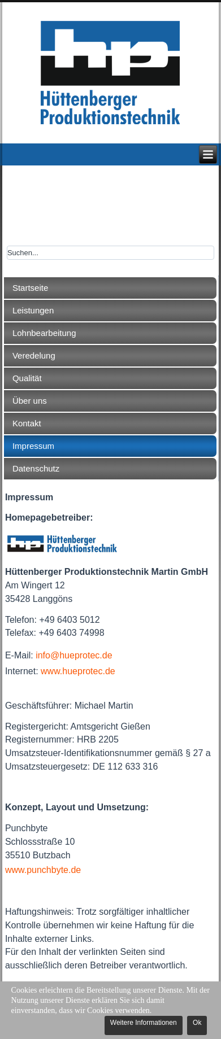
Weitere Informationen (143, 1023)
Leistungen (33, 310)
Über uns (29, 400)
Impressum (33, 446)
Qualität (27, 378)
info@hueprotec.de (74, 655)
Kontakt (26, 423)
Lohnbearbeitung (44, 333)
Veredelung (33, 355)
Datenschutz (35, 468)
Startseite (30, 288)
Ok (197, 1023)
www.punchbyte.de (43, 870)
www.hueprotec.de (78, 671)
